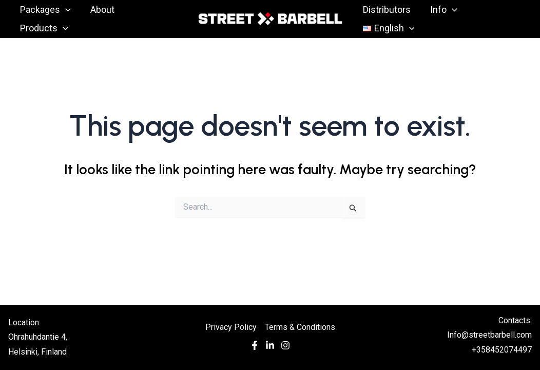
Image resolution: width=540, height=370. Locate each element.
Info (442, 10)
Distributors (386, 9)
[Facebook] (254, 347)
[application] (65, 10)
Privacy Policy (231, 327)
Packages (45, 10)
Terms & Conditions (300, 327)
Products (44, 28)
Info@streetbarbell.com (489, 335)
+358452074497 (502, 350)
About (101, 9)
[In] (270, 347)
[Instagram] (285, 347)
